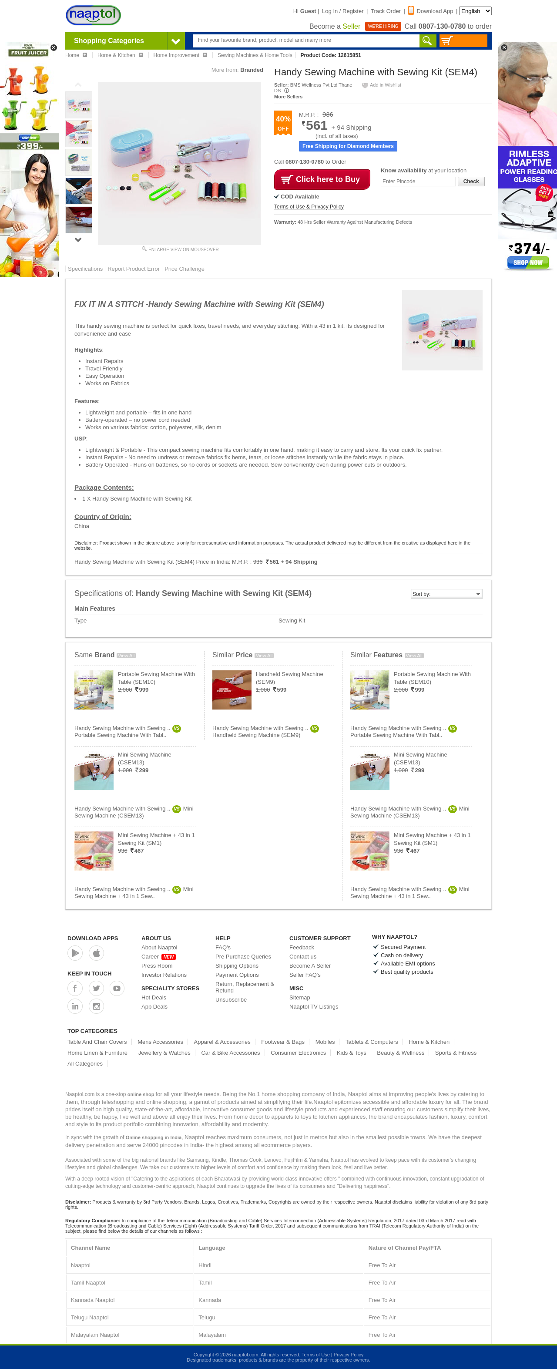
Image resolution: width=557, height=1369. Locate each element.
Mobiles (325, 1042)
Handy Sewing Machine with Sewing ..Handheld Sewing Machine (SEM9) (265, 731)
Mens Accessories (160, 1042)
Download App (430, 11)
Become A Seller (310, 965)
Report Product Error (133, 269)
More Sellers (288, 96)
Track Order (386, 11)
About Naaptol (159, 947)
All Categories (85, 1063)
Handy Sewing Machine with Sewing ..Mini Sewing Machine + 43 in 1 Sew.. (134, 892)
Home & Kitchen (429, 1042)
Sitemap (299, 997)
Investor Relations (164, 975)
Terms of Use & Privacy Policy (309, 207)
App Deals (154, 1006)
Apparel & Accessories (222, 1042)
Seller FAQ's (305, 975)
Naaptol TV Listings (314, 1006)
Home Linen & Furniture (97, 1052)
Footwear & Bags (283, 1042)
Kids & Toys (351, 1052)
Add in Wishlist (381, 84)
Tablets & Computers (372, 1042)
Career (158, 956)
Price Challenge (184, 269)
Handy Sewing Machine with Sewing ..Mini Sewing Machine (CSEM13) (134, 812)
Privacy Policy (348, 1354)
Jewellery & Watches (164, 1052)
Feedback (301, 947)
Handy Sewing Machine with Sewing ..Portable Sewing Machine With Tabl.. (127, 731)
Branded (251, 70)
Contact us (302, 956)
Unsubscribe (231, 999)
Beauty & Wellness (400, 1052)
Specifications (85, 269)
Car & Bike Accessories (230, 1052)
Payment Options (237, 975)
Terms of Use (316, 1354)
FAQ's (223, 947)
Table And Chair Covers (97, 1042)
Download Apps (92, 938)
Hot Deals (153, 997)
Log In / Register (342, 11)
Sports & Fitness (455, 1052)
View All (126, 655)
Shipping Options (236, 965)
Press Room (157, 965)
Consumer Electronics (298, 1052)
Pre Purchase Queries (243, 956)
